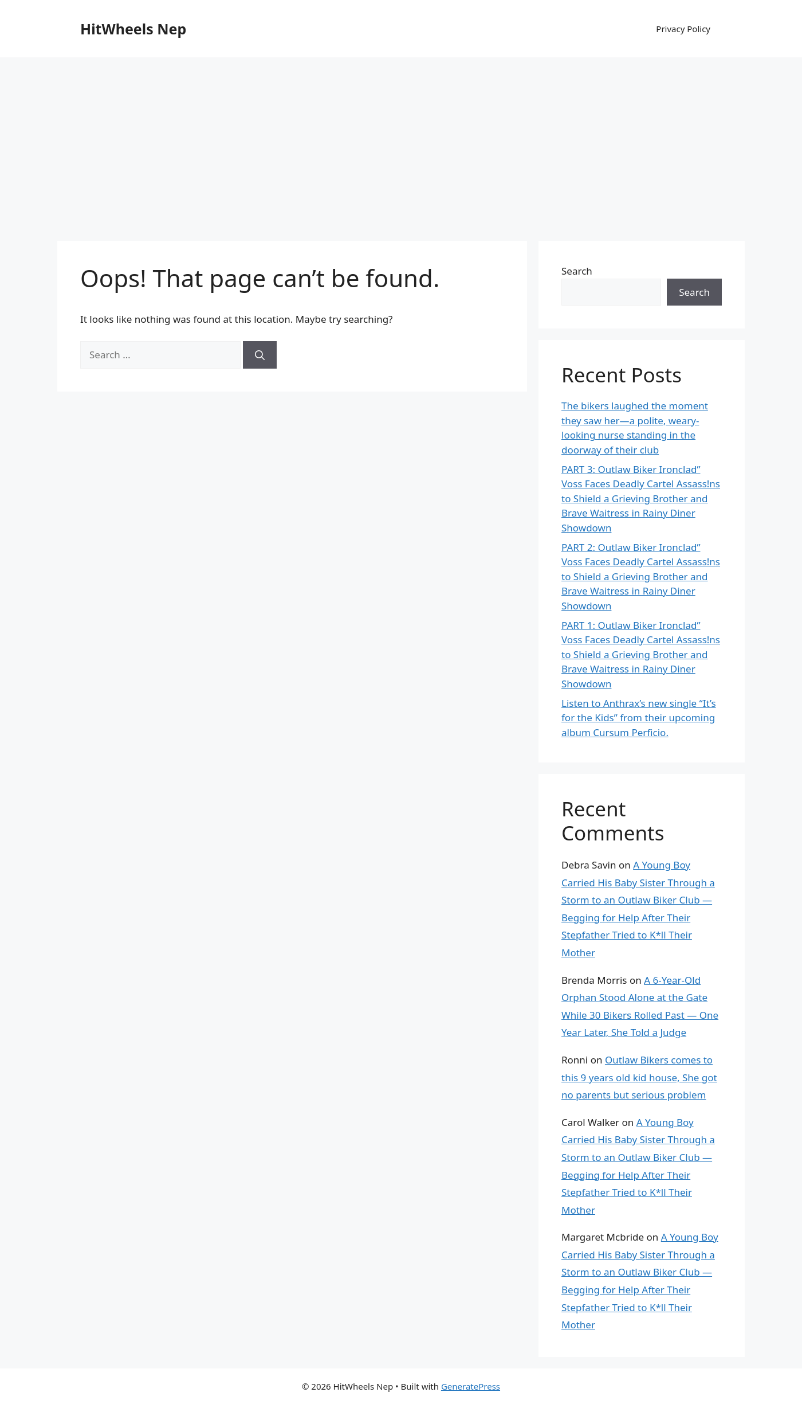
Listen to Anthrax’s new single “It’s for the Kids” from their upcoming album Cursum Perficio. (638, 718)
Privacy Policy (683, 28)
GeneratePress (470, 1386)
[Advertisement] (401, 143)
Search (576, 270)
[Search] (260, 355)
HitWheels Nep (133, 28)
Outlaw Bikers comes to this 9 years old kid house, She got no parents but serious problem (639, 1077)
